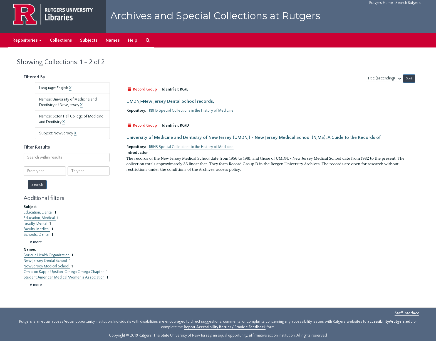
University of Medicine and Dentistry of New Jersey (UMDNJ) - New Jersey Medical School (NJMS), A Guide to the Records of (254, 137)
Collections (61, 40)
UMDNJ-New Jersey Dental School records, (170, 101)
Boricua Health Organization (47, 255)
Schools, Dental (37, 234)
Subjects (88, 40)
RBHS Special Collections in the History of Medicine (191, 110)
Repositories (27, 40)
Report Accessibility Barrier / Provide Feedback (225, 327)
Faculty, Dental (36, 223)
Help (132, 40)
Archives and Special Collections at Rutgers (215, 16)
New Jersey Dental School (46, 261)
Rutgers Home (381, 3)
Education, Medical (40, 218)
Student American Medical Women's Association (64, 277)
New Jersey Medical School (47, 266)
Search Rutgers (408, 3)
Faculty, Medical (37, 229)
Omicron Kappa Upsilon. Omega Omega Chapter (64, 272)
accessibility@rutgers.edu (390, 321)
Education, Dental (38, 212)
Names (113, 40)
